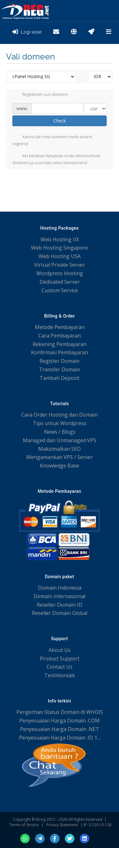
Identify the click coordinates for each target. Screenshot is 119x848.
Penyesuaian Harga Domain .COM (59, 720)
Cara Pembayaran (59, 335)
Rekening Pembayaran (59, 344)
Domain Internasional (59, 596)
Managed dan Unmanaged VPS (59, 440)
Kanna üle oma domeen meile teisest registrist (52, 140)
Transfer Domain (59, 369)
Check (59, 121)
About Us (59, 650)
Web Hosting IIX (60, 239)
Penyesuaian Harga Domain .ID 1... (59, 737)
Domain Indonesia (59, 587)
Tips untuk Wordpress (59, 423)
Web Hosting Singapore (59, 247)
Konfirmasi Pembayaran (59, 352)
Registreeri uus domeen (40, 94)
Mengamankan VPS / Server (59, 457)
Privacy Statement (62, 824)
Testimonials (59, 675)
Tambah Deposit (59, 377)
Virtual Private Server (59, 264)
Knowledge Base (59, 465)
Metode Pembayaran (60, 327)
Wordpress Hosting (59, 273)
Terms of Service (24, 824)
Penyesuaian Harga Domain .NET (59, 729)
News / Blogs (59, 431)
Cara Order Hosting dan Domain (59, 414)
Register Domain (59, 360)
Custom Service (59, 290)
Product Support (59, 658)
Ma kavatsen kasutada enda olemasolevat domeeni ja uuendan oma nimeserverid (56, 159)
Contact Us (59, 666)
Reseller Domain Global (59, 613)
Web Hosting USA (60, 256)
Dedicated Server (60, 281)
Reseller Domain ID (59, 604)
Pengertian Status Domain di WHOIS (59, 712)
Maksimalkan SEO (59, 448)
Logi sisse (26, 31)
